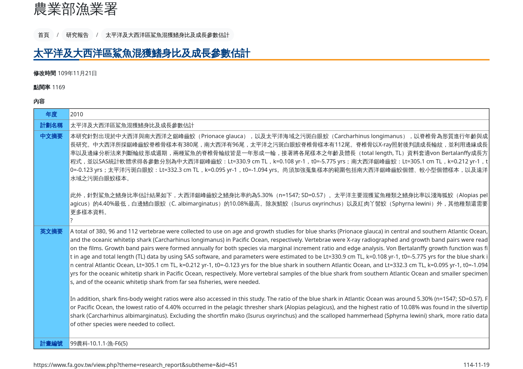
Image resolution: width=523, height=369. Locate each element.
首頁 (43, 35)
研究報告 (77, 35)
